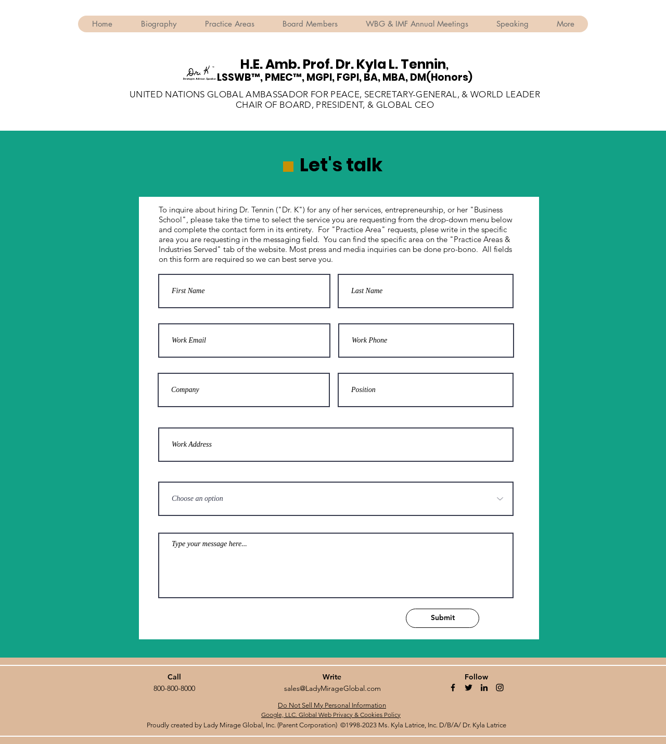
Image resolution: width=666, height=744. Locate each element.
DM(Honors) (441, 77)
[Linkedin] (484, 687)
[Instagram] (500, 687)
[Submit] (442, 618)
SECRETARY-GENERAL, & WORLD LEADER (452, 94)
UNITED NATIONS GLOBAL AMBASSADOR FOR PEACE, (247, 94)
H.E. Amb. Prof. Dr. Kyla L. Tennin (343, 64)
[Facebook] (453, 687)
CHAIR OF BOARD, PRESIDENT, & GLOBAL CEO (335, 104)
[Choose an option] (336, 499)
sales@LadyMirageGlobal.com (332, 688)
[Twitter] (468, 687)
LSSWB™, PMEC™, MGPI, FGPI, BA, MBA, (313, 77)
